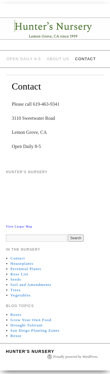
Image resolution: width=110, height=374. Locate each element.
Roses (16, 314)
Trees (16, 290)
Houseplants (22, 263)
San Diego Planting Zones (35, 330)
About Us (58, 59)
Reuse (16, 335)
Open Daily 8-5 (23, 59)
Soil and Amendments (31, 284)
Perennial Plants (26, 269)
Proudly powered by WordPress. (75, 357)
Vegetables (21, 295)
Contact (85, 59)
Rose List (19, 274)
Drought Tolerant (27, 325)
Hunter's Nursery (30, 351)
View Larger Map (19, 226)
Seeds (16, 279)
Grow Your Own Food (31, 320)
